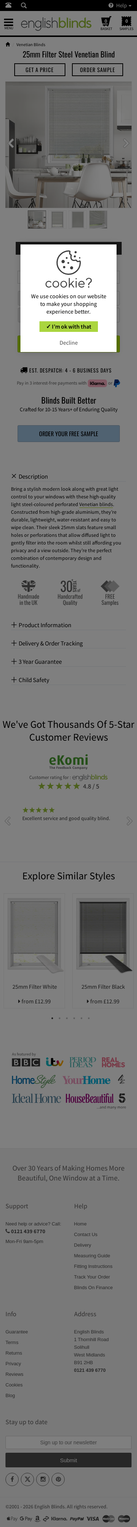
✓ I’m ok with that (68, 326)
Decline (69, 342)
